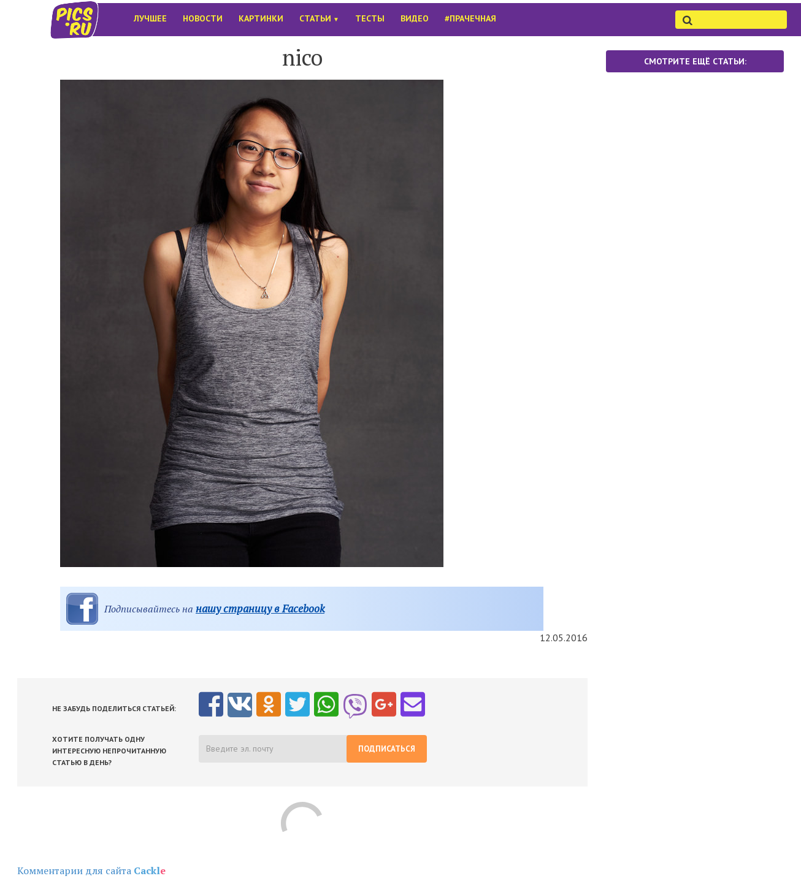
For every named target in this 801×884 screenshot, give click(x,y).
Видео (414, 18)
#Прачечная (470, 18)
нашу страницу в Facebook (260, 608)
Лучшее (150, 18)
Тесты (370, 18)
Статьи (319, 18)
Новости (203, 18)
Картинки (261, 18)
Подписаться (386, 749)
